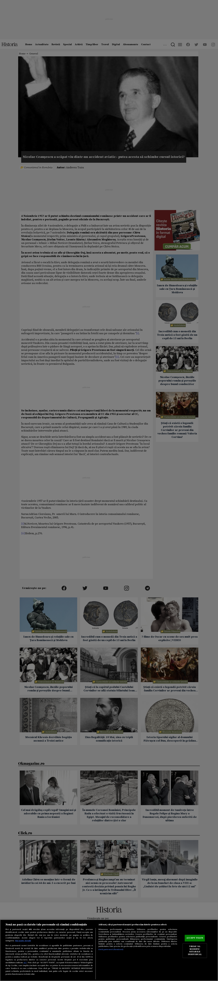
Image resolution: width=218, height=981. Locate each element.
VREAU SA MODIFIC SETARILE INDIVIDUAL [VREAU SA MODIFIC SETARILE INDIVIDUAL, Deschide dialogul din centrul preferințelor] (195, 950)
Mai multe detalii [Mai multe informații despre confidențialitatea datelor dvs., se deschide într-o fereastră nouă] (23, 940)
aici (24, 962)
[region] (109, 950)
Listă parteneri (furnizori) (110, 949)
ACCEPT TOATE (194, 938)
